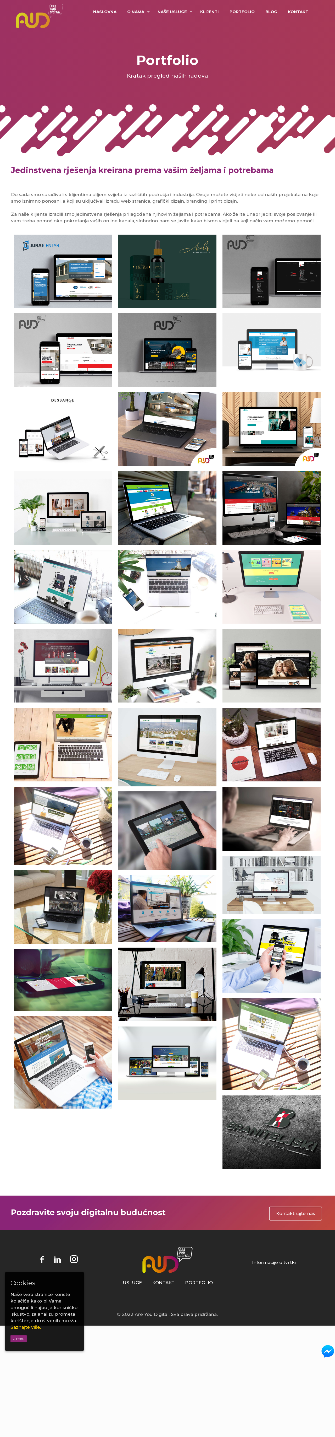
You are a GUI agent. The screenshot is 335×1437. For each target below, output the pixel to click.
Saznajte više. (25, 1327)
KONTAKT (163, 1282)
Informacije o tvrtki (274, 1262)
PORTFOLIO (199, 1282)
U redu (18, 1339)
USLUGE (132, 1282)
